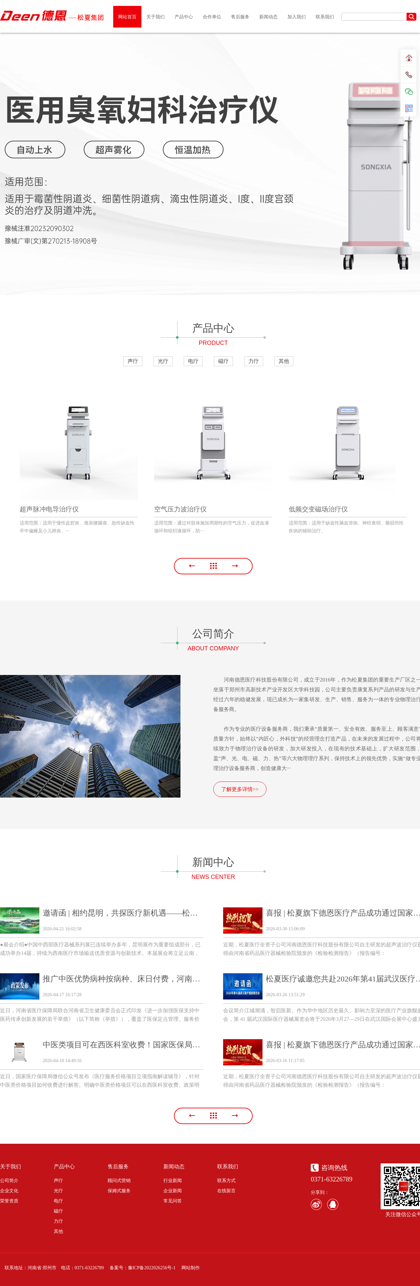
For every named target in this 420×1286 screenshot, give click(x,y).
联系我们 (227, 1166)
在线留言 (226, 1190)
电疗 (193, 361)
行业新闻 (172, 1180)
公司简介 (9, 1180)
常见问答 (172, 1200)
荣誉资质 (9, 1200)
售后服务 (118, 1166)
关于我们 (10, 1166)
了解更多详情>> (240, 789)
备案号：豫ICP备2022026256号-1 (143, 1267)
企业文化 (9, 1190)
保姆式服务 (119, 1190)
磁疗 (223, 361)
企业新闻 (172, 1190)
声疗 (133, 361)
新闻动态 (173, 1166)
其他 (284, 361)
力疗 (253, 361)
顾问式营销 (119, 1180)
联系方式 (226, 1180)
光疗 (163, 361)
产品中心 (64, 1166)
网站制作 (190, 1267)
